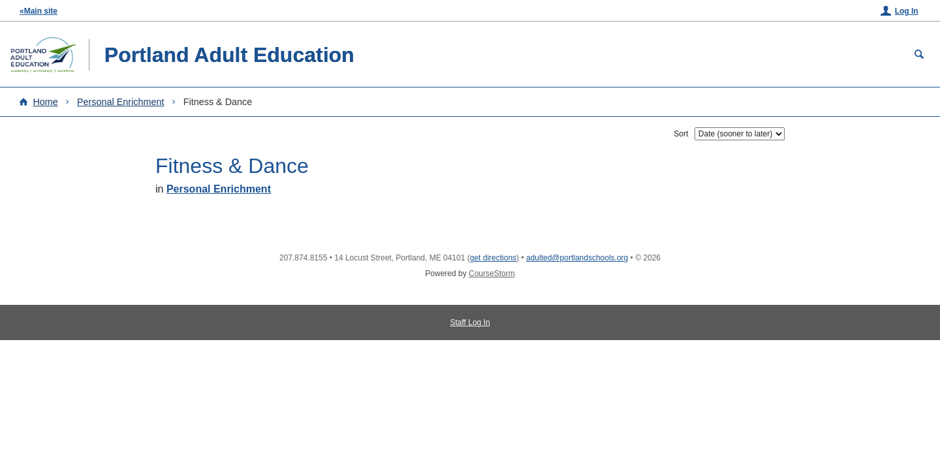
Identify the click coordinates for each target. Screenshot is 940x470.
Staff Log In (470, 322)
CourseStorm (492, 273)
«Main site (38, 11)
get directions (493, 257)
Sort (681, 133)
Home (45, 102)
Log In (906, 11)
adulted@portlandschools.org (577, 257)
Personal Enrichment (120, 102)
